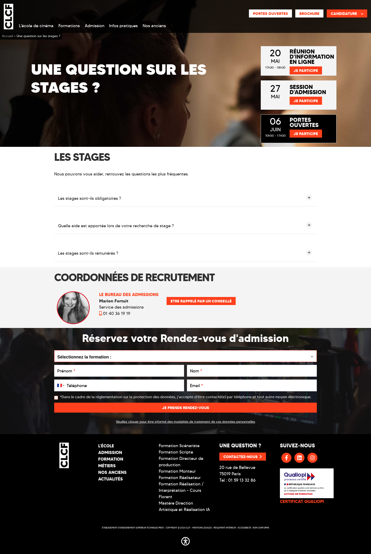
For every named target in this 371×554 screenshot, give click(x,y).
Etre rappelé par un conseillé (201, 301)
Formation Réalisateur (180, 477)
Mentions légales (202, 527)
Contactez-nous (242, 456)
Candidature (347, 13)
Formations (69, 25)
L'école (106, 446)
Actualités (110, 479)
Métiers (107, 465)
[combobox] (59, 385)
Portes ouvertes (270, 13)
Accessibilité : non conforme (253, 527)
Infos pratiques (123, 25)
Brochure (309, 13)
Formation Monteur (177, 471)
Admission (94, 25)
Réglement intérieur (225, 527)
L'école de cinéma (36, 25)
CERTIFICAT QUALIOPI (302, 501)
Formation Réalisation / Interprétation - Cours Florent (181, 490)
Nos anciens (154, 25)
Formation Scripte (176, 452)
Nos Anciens (112, 472)
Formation (110, 459)
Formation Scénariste (179, 445)
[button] (185, 540)
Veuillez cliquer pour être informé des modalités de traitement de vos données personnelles (185, 422)
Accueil (7, 36)
